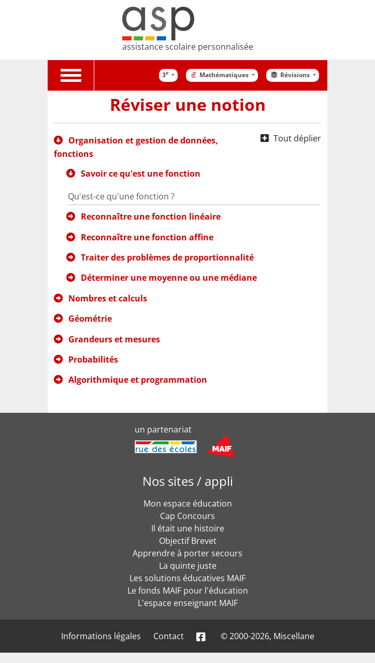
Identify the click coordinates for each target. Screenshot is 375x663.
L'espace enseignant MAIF (188, 603)
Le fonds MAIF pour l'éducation (187, 590)
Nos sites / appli (187, 480)
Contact (168, 636)
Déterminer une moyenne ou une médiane (169, 277)
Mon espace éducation (187, 503)
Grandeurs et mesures (114, 339)
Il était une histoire (187, 528)
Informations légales (101, 636)
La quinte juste (188, 565)
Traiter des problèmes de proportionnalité (167, 257)
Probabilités (93, 359)
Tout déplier (297, 138)
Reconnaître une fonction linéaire (151, 216)
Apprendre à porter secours (187, 553)
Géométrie (90, 318)
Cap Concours (187, 516)
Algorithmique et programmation (137, 379)
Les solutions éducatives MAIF (187, 578)
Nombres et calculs (107, 298)
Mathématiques (219, 74)
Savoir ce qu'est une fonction (140, 173)
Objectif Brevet (188, 540)
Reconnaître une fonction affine (147, 237)
